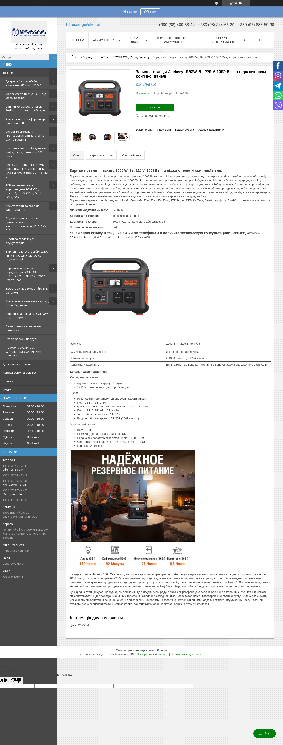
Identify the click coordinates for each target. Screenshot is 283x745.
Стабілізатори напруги (22, 339)
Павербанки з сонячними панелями (24, 328)
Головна (77, 40)
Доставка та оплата (17, 364)
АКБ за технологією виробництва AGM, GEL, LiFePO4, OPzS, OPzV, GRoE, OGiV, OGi (24, 191)
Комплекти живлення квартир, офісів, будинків (27, 303)
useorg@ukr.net (13, 564)
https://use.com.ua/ (16, 551)
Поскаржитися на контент (152, 654)
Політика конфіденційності (186, 654)
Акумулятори (103, 40)
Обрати (150, 12)
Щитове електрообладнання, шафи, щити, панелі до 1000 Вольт (26, 152)
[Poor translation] (16, 680)
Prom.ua (162, 650)
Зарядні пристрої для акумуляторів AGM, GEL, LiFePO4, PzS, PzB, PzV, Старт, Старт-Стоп (26, 274)
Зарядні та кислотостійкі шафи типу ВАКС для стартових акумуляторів (27, 255)
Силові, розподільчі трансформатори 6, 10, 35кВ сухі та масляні (25, 135)
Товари (8, 73)
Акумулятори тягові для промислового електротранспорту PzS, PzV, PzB (26, 224)
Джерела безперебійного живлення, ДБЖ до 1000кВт (24, 83)
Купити (155, 107)
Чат (265, 734)
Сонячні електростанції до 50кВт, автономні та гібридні (26, 108)
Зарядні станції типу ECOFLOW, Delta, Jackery (27, 316)
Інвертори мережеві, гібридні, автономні (27, 290)
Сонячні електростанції (223, 39)
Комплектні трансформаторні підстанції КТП (26, 121)
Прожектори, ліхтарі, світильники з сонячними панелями (23, 351)
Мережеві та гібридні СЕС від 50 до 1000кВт (26, 96)
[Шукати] (53, 57)
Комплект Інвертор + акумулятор (174, 39)
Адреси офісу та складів (19, 373)
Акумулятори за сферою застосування (23, 208)
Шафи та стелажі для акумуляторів (20, 241)
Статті (7, 390)
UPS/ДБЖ (134, 39)
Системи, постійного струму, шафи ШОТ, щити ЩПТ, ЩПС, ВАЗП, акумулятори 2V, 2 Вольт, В (27, 171)
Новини (8, 381)
